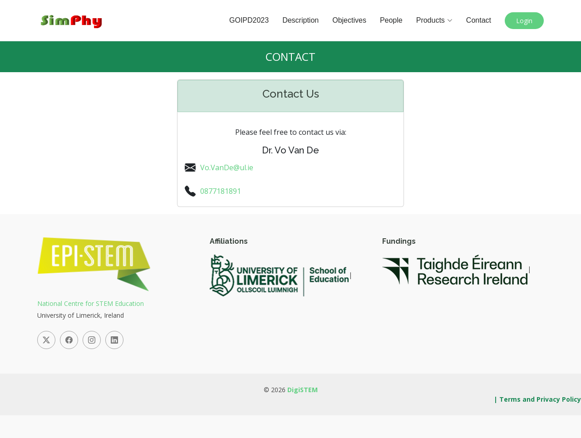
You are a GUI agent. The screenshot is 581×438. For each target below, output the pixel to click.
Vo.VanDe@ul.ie (226, 167)
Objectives (349, 20)
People (391, 20)
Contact (478, 20)
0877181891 (220, 191)
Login (524, 20)
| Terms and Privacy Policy (537, 399)
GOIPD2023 (249, 20)
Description (300, 20)
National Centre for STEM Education (90, 303)
